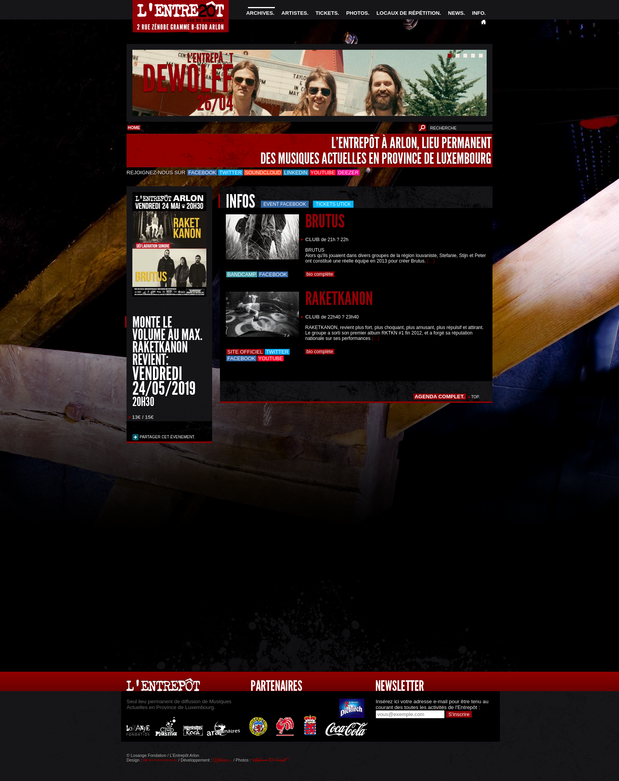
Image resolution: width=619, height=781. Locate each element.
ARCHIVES (259, 13)
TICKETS (326, 13)
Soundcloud (263, 172)
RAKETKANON (339, 298)
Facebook (202, 172)
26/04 (215, 103)
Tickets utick (333, 204)
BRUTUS (325, 221)
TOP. (475, 397)
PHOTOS (357, 13)
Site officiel (245, 352)
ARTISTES (294, 13)
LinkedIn (296, 172)
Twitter (230, 172)
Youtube (323, 172)
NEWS (456, 13)
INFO (478, 13)
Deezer (348, 172)
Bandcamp (241, 274)
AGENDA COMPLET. (439, 396)
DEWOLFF (187, 79)
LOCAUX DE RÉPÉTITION (408, 13)
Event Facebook (285, 204)
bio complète (319, 274)
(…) (431, 261)
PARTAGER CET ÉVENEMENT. (167, 437)
